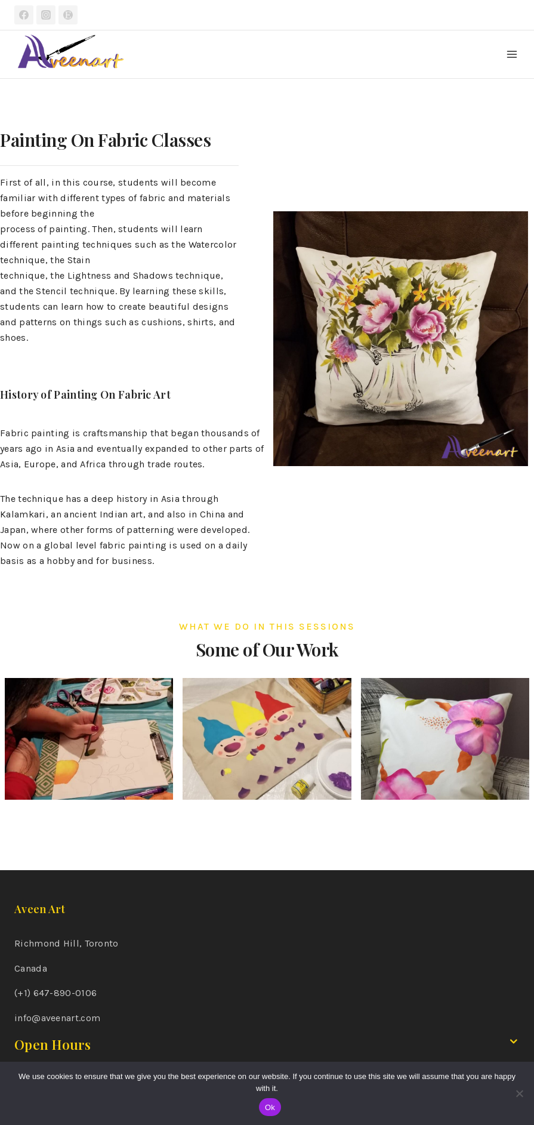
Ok (270, 1107)
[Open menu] (512, 54)
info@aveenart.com (57, 1018)
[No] (519, 1093)
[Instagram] (45, 14)
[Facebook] (23, 14)
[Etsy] (68, 14)
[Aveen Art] (71, 54)
